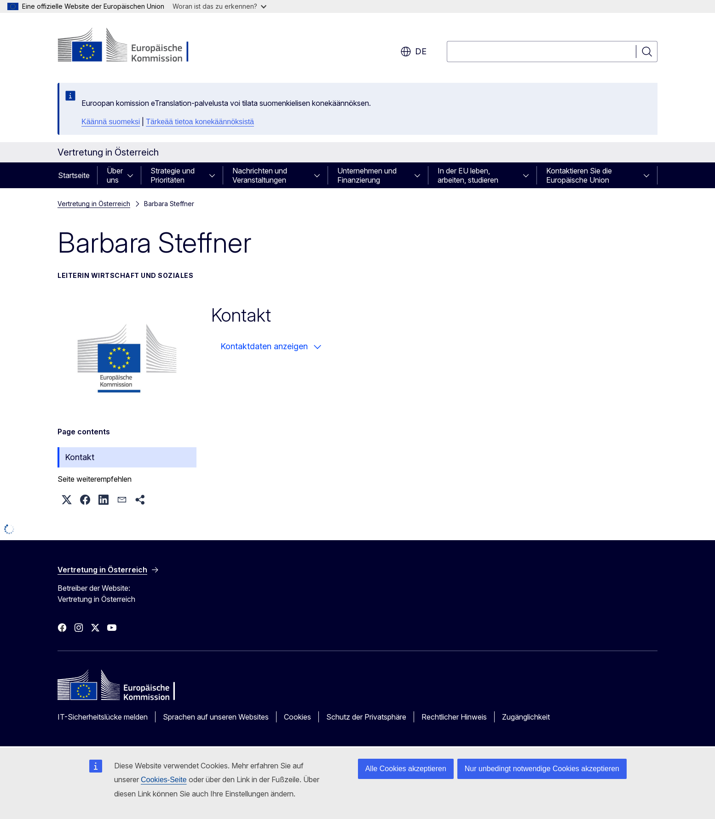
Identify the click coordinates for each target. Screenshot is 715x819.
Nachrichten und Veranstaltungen (259, 175)
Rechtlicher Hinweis (454, 716)
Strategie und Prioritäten (172, 175)
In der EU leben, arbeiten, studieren (468, 175)
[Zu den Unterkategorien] (133, 175)
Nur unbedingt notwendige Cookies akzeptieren (542, 769)
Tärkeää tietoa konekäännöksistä (200, 122)
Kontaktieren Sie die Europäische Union (579, 175)
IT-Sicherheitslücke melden (103, 716)
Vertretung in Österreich (94, 204)
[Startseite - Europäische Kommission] (132, 46)
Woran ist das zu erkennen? (219, 6)
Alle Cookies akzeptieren (405, 769)
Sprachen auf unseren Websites (216, 716)
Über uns (115, 175)
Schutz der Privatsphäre (366, 716)
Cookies (297, 716)
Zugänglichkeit (526, 716)
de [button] (413, 51)
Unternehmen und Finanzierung (367, 175)
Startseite (74, 175)
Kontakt (79, 457)
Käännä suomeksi (110, 122)
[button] (66, 499)
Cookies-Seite (164, 780)
